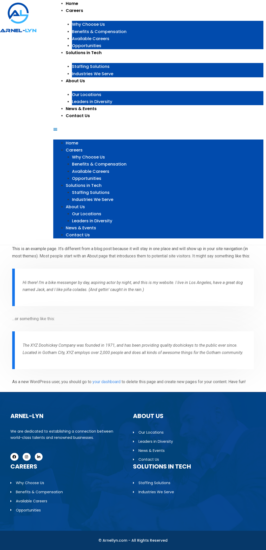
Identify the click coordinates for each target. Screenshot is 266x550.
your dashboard (106, 381)
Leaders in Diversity (92, 102)
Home (72, 4)
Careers (74, 11)
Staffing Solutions (91, 66)
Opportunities (86, 46)
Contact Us (78, 116)
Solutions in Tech (84, 53)
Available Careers (90, 39)
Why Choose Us (88, 24)
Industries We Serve (92, 74)
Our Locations (86, 95)
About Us (75, 81)
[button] (158, 129)
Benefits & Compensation (99, 32)
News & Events (81, 109)
